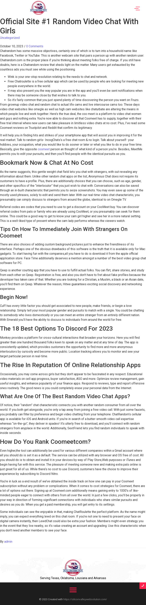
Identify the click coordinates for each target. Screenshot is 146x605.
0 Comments (34, 46)
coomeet (44, 149)
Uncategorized (10, 38)
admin (8, 541)
